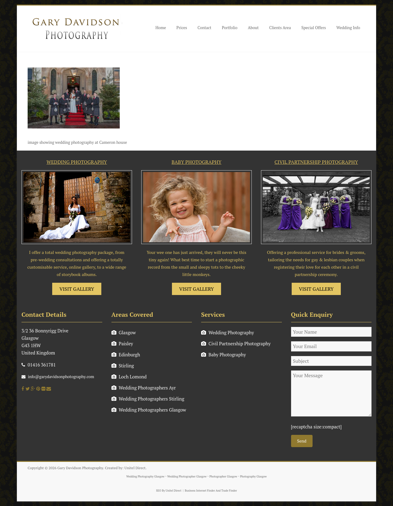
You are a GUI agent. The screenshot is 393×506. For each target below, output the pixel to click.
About (253, 27)
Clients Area (280, 27)
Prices (182, 27)
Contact (204, 27)
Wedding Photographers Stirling (148, 399)
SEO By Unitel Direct (168, 491)
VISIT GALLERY (77, 289)
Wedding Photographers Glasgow (148, 410)
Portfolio (229, 27)
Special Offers (313, 27)
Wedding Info (348, 27)
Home (160, 27)
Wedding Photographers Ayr (143, 388)
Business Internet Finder (200, 491)
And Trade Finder (226, 491)
